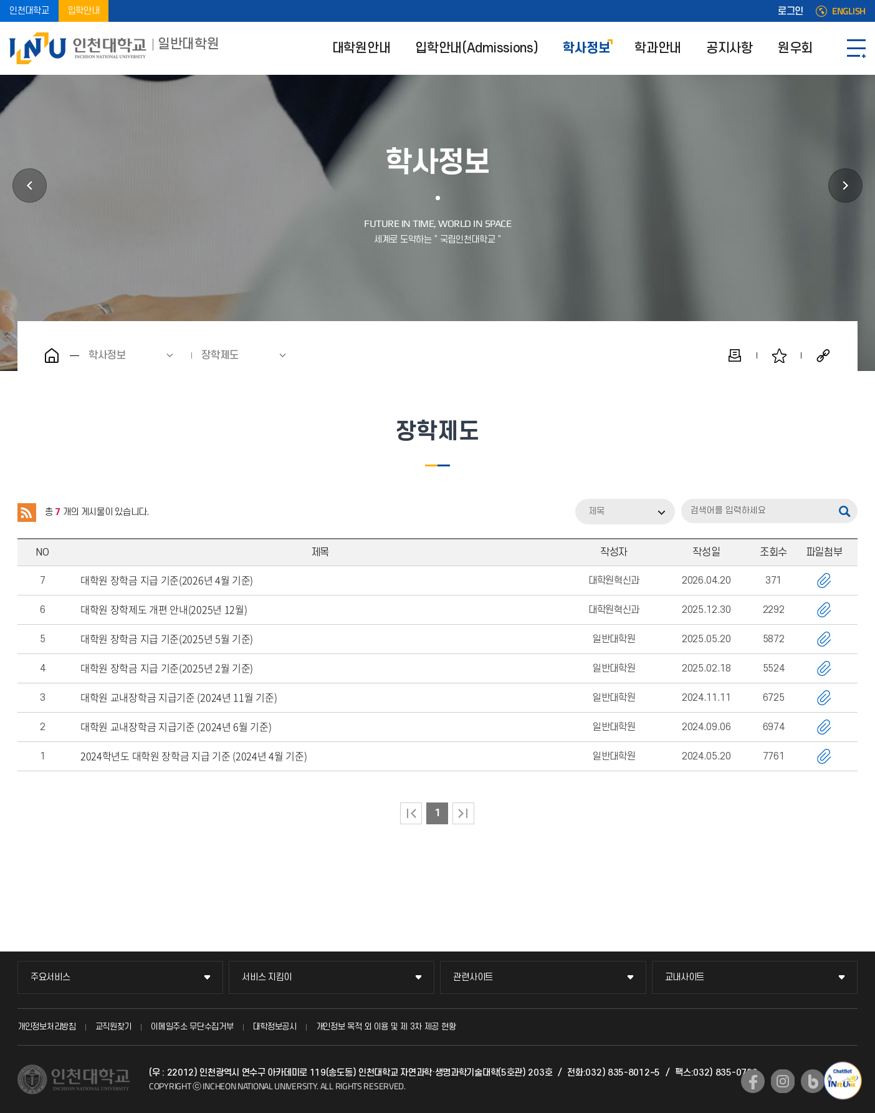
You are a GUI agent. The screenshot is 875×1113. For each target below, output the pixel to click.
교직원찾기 (113, 1026)
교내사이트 (685, 977)
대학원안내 (361, 48)
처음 (411, 813)
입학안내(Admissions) (476, 48)
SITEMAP (856, 48)
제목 (596, 511)
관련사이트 (473, 977)
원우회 (795, 48)
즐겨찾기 (779, 355)
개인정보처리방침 (46, 1026)
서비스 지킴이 (267, 977)
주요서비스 (50, 977)
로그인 (790, 11)
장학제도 (220, 355)
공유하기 (823, 355)
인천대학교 (29, 11)
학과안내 (657, 48)
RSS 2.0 (26, 512)
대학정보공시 (275, 1026)
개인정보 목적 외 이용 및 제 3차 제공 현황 (386, 1026)
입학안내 (84, 11)
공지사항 (729, 48)
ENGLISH (849, 11)
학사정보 (586, 48)
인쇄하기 (734, 355)
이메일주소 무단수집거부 (192, 1026)
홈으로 (51, 355)
